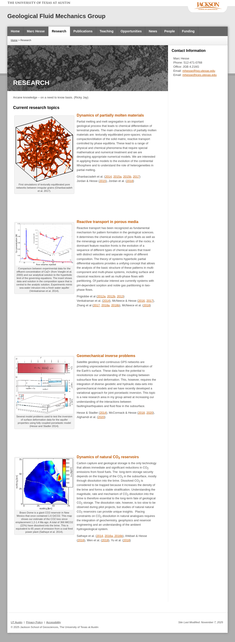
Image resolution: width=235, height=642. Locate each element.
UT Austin (16, 622)
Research (59, 31)
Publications (82, 31)
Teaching (106, 31)
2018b (115, 305)
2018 (129, 181)
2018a (105, 305)
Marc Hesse (36, 31)
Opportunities (131, 31)
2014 (108, 176)
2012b (111, 296)
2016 (141, 300)
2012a (101, 296)
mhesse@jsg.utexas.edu (198, 71)
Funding (188, 31)
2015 (102, 181)
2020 (149, 412)
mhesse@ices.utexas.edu (199, 75)
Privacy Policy (34, 622)
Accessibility (53, 622)
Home (15, 31)
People (169, 31)
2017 (136, 176)
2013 (120, 296)
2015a (117, 176)
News (153, 31)
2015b (127, 176)
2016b (118, 536)
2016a (109, 536)
